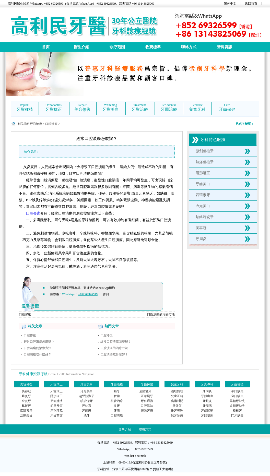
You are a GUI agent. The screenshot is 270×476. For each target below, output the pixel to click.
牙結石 (86, 406)
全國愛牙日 (147, 391)
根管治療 (117, 401)
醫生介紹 (81, 47)
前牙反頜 (56, 406)
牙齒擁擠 (56, 401)
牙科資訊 (224, 47)
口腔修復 (25, 314)
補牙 (117, 391)
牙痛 (117, 410)
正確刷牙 (147, 396)
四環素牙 (203, 195)
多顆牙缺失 (237, 406)
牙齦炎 (207, 401)
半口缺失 (237, 391)
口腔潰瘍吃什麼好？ (37, 354)
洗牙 (87, 415)
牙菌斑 (86, 410)
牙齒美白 (203, 184)
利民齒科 (24, 124)
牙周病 (207, 406)
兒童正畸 (177, 396)
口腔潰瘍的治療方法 (161, 314)
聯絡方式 (188, 47)
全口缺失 (237, 396)
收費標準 (153, 47)
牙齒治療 (36, 124)
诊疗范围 (117, 47)
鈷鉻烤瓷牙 (205, 217)
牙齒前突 (56, 415)
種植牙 (237, 410)
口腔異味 (147, 406)
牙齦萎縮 (207, 415)
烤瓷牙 (26, 396)
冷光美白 (203, 206)
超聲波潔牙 (86, 396)
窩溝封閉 (177, 401)
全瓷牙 (26, 401)
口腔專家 (33, 213)
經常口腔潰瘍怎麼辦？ (39, 341)
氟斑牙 (26, 406)
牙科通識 (147, 401)
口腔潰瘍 (51, 124)
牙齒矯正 (56, 391)
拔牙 (117, 406)
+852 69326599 (88, 294)
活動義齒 (26, 415)
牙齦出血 (207, 396)
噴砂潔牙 (86, 401)
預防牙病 (147, 410)
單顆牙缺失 (237, 401)
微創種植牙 (205, 151)
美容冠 (201, 228)
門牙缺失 (237, 415)
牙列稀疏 (56, 410)
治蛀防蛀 (177, 391)
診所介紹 (125, 429)
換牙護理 (177, 410)
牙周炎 (201, 239)
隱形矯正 (203, 173)
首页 (46, 47)
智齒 (117, 396)
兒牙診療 (177, 415)
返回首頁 (251, 3)
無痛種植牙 (205, 162)
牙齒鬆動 (207, 410)
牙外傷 (177, 406)
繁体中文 (230, 3)
